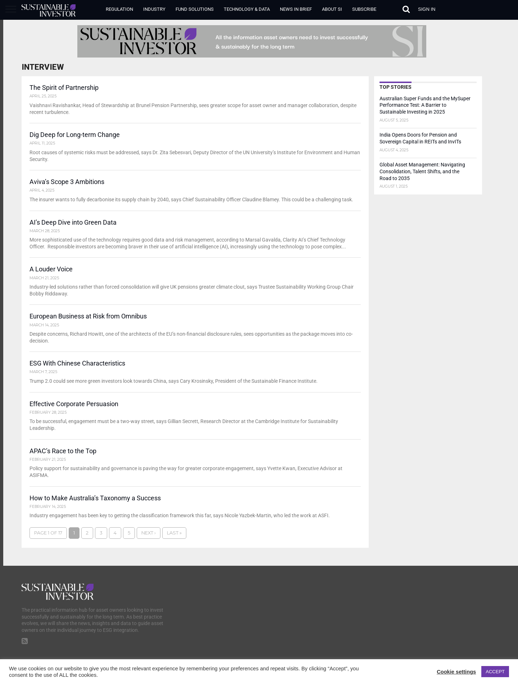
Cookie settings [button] (456, 672)
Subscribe (364, 9)
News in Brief (296, 9)
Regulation (119, 9)
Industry (154, 9)
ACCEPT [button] (495, 671)
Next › (148, 535)
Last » (174, 535)
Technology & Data (247, 9)
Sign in (426, 9)
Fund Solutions (195, 9)
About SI (332, 9)
